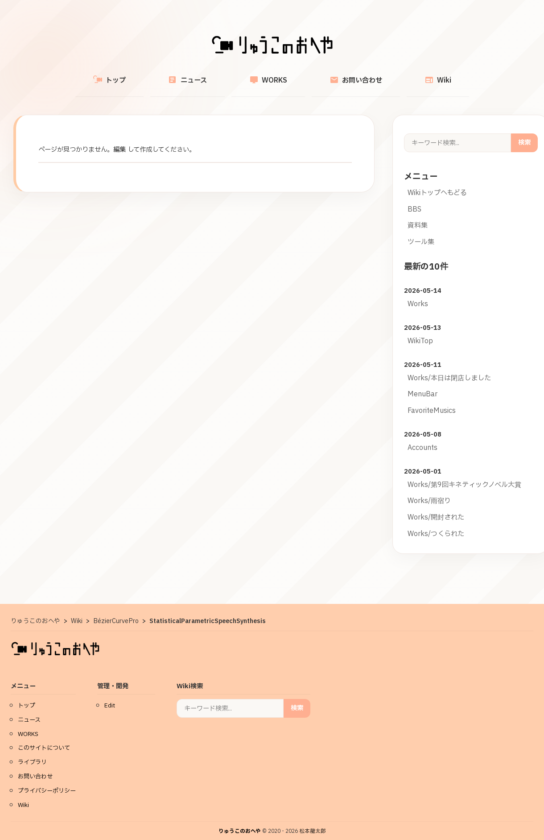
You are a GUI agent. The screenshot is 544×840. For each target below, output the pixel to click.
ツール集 (421, 232)
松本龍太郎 (312, 821)
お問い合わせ (339, 75)
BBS (414, 199)
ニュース (204, 75)
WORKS (268, 75)
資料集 (418, 215)
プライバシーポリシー (47, 780)
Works (418, 294)
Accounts (422, 437)
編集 (119, 139)
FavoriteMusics (432, 400)
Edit (109, 695)
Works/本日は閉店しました (449, 368)
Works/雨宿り (429, 491)
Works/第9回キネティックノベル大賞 (464, 475)
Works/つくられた (436, 524)
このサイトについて (44, 737)
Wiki (404, 75)
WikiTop (420, 331)
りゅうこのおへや (239, 821)
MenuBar (422, 384)
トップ (143, 75)
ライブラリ (32, 752)
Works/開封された (436, 507)
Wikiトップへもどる (437, 183)
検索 (524, 132)
